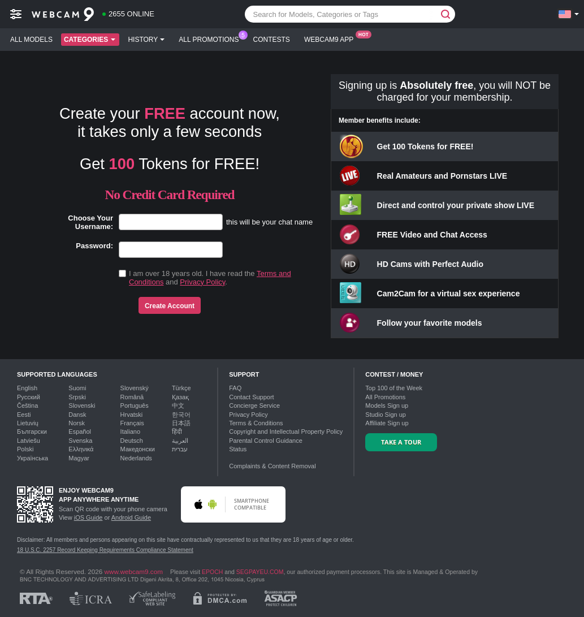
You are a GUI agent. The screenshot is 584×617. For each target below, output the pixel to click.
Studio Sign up (385, 414)
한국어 (181, 414)
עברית (180, 449)
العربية (180, 440)
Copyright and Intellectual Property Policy (286, 431)
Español (79, 431)
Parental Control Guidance (265, 440)
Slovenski (81, 405)
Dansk (77, 414)
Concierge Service (254, 405)
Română (132, 397)
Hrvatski (131, 414)
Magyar (78, 458)
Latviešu (28, 440)
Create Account (169, 306)
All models (31, 40)
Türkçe (181, 388)
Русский (28, 397)
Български (32, 431)
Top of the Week (393, 388)
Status (237, 449)
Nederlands (136, 458)
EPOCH (212, 571)
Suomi (77, 388)
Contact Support (251, 397)
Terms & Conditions (256, 423)
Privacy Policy (202, 282)
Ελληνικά (80, 449)
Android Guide (131, 517)
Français (132, 423)
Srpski (77, 397)
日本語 (181, 423)
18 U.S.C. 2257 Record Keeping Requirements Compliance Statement (105, 550)
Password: (94, 245)
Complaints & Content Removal (272, 466)
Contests (271, 40)
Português (134, 405)
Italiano (130, 431)
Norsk (76, 423)
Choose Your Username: (90, 222)
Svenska (80, 440)
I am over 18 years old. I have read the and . (210, 277)
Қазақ (180, 397)
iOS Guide (88, 517)
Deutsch (131, 440)
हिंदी (177, 431)
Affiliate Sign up (386, 423)
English (27, 388)
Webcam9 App (331, 38)
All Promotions (211, 38)
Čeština (27, 405)
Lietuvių (27, 423)
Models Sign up (386, 405)
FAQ (235, 388)
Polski (25, 449)
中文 (178, 405)
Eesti (24, 414)
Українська (32, 458)
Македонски (137, 449)
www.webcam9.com (134, 571)
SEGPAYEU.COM (260, 571)
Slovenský (134, 388)
